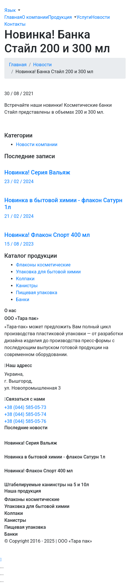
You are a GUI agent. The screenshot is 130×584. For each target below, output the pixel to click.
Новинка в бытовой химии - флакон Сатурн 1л (54, 457)
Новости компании (36, 144)
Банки (22, 299)
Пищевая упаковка (36, 292)
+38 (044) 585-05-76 (25, 421)
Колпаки (25, 278)
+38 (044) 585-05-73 (25, 407)
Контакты (14, 24)
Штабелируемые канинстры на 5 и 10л (46, 484)
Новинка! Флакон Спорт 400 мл (38, 471)
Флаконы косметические (43, 265)
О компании (35, 17)
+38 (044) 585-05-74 (25, 414)
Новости (100, 17)
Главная (13, 17)
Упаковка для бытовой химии (48, 272)
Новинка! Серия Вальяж (30, 443)
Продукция (60, 17)
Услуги (83, 17)
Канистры (27, 285)
